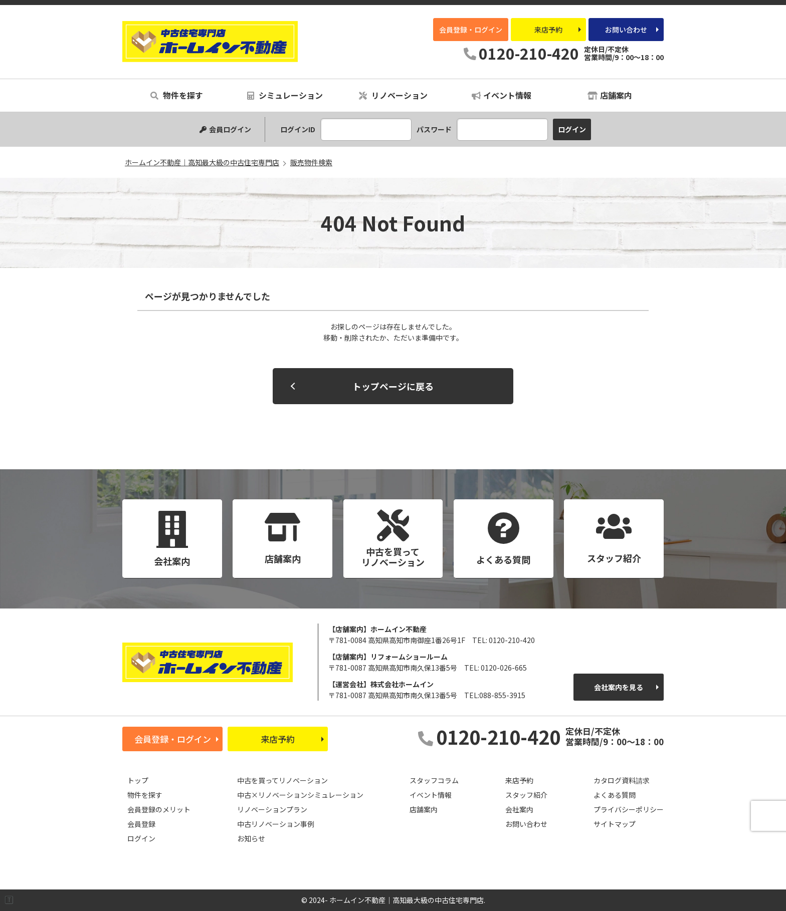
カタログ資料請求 (622, 780)
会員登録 (141, 824)
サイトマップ (615, 824)
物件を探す (176, 95)
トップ (137, 780)
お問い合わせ (626, 30)
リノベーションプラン (272, 809)
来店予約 (548, 30)
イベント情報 (501, 95)
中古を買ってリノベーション (282, 780)
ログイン (141, 838)
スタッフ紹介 (526, 795)
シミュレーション (285, 95)
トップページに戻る (393, 386)
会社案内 (519, 809)
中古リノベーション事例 (275, 824)
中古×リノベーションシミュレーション (300, 795)
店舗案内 (609, 95)
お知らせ (251, 838)
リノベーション (393, 95)
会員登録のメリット (158, 809)
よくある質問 (615, 795)
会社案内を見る (618, 687)
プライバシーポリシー (629, 809)
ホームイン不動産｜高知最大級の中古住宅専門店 (210, 41)
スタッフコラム (434, 780)
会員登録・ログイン (470, 30)
